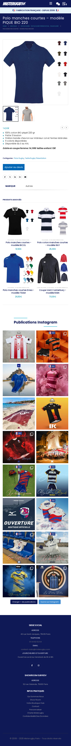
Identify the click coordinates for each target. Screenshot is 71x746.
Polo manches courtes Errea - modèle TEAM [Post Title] (18, 291)
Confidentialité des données (35, 716)
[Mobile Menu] (51, 4)
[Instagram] (38, 665)
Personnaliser (35, 709)
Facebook (5, 177)
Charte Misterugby (35, 713)
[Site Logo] (14, 3)
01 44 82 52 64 (35, 641)
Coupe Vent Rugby (41, 287)
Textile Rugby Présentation (35, 158)
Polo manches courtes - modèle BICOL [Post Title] (18, 244)
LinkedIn (15, 177)
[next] (66, 128)
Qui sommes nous (35, 696)
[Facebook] (32, 665)
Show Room (35, 699)
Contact (35, 706)
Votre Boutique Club (35, 703)
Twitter (10, 177)
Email (25, 177)
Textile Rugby (50, 287)
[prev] (62, 128)
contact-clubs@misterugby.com (35, 649)
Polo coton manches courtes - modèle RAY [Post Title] (52, 244)
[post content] (18, 221)
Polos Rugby (19, 158)
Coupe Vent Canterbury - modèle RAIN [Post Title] (52, 291)
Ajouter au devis (13, 167)
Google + (20, 177)
